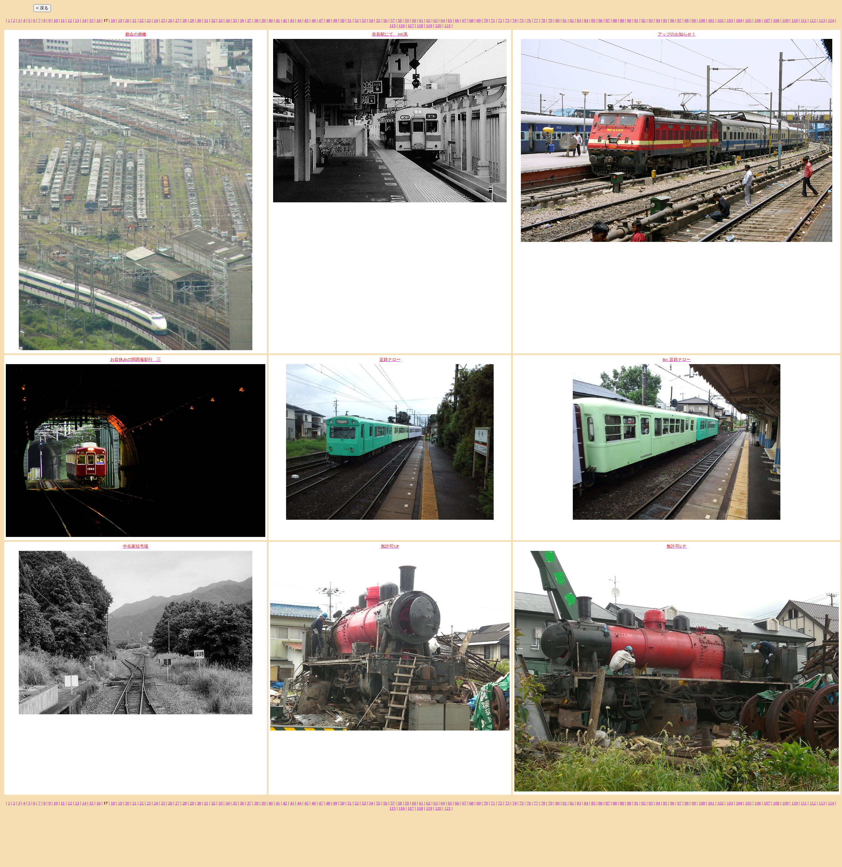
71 (493, 20)
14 (84, 20)
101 (711, 20)
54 (371, 20)
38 (256, 20)
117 (411, 25)
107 (767, 20)
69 (478, 20)
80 (557, 20)
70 (486, 20)
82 (572, 20)
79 (550, 20)
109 (785, 20)
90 (629, 20)
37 (249, 20)
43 (292, 20)
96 (672, 20)
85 (593, 20)
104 (739, 20)
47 (321, 20)
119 (429, 25)
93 (651, 20)
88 (615, 20)
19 (120, 20)
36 (242, 20)
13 (77, 20)
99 (694, 20)
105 (748, 20)
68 (471, 20)
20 (127, 20)
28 (184, 20)
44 (299, 20)
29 (192, 20)
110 (794, 20)
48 (328, 20)
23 (149, 20)
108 (776, 20)
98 (686, 20)
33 (220, 20)
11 (63, 20)
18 (113, 20)
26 (170, 20)
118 (420, 25)
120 (438, 25)
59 (407, 20)
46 (313, 20)
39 (263, 20)
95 (665, 20)
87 (608, 20)
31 (206, 20)
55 (378, 20)
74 (514, 20)
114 (831, 20)
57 (393, 20)
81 (564, 20)
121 (447, 25)
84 (586, 20)
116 (402, 25)
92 (643, 20)
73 (507, 20)
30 (199, 20)
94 (658, 20)
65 (450, 20)
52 (357, 20)
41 (278, 20)
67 (464, 20)
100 (702, 20)
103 (730, 20)
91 (636, 20)
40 (271, 20)
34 (227, 20)
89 (622, 20)
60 (414, 20)
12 (70, 20)
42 (285, 20)
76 (529, 20)
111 (804, 20)
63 (435, 20)
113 (822, 20)
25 (163, 20)
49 (335, 20)
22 (141, 20)
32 (213, 20)
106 (757, 20)
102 (720, 20)
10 (56, 20)
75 (522, 20)
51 (349, 20)
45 (306, 20)
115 (393, 25)
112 (813, 20)
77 (536, 20)
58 (400, 20)
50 (342, 20)
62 (428, 20)
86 (600, 20)
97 (679, 20)
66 (457, 20)
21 (134, 20)
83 (579, 20)
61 (421, 20)
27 (177, 20)
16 (98, 20)
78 (543, 20)
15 (91, 20)
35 (235, 20)
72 (500, 20)
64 (442, 20)
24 (156, 20)
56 (385, 20)
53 (364, 20)
